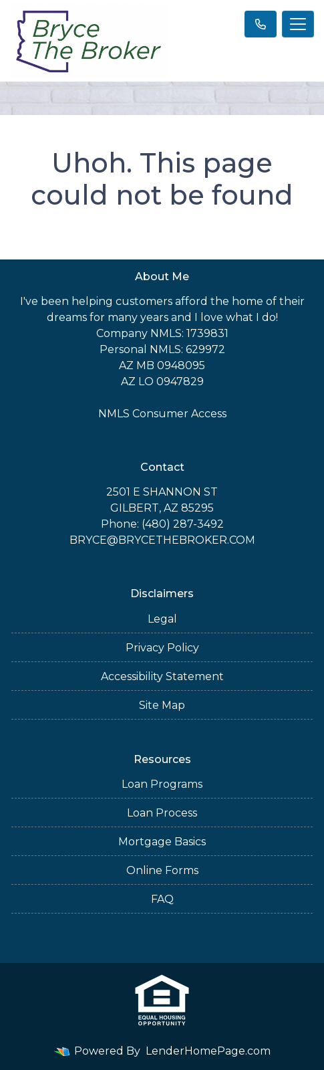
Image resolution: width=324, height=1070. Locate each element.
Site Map (162, 705)
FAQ (162, 899)
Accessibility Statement (162, 676)
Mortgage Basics (162, 841)
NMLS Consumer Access (162, 413)
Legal (162, 619)
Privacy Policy (162, 647)
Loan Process (162, 813)
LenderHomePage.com (208, 1051)
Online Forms (162, 870)
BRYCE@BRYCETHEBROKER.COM (162, 540)
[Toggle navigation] (298, 24)
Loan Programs (162, 784)
